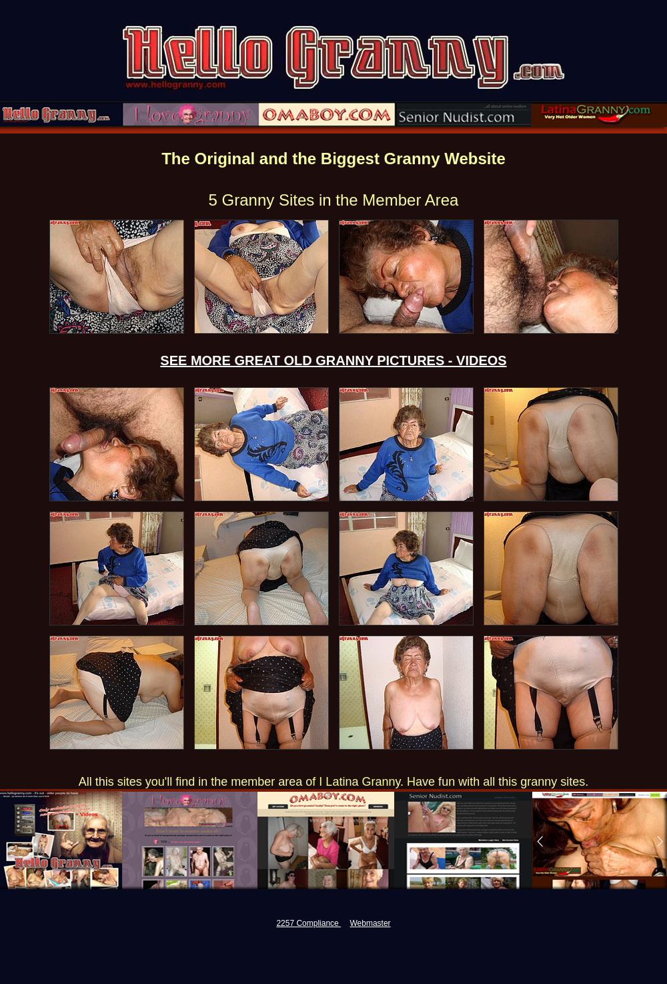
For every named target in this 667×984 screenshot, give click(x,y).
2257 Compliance (308, 923)
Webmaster (370, 923)
